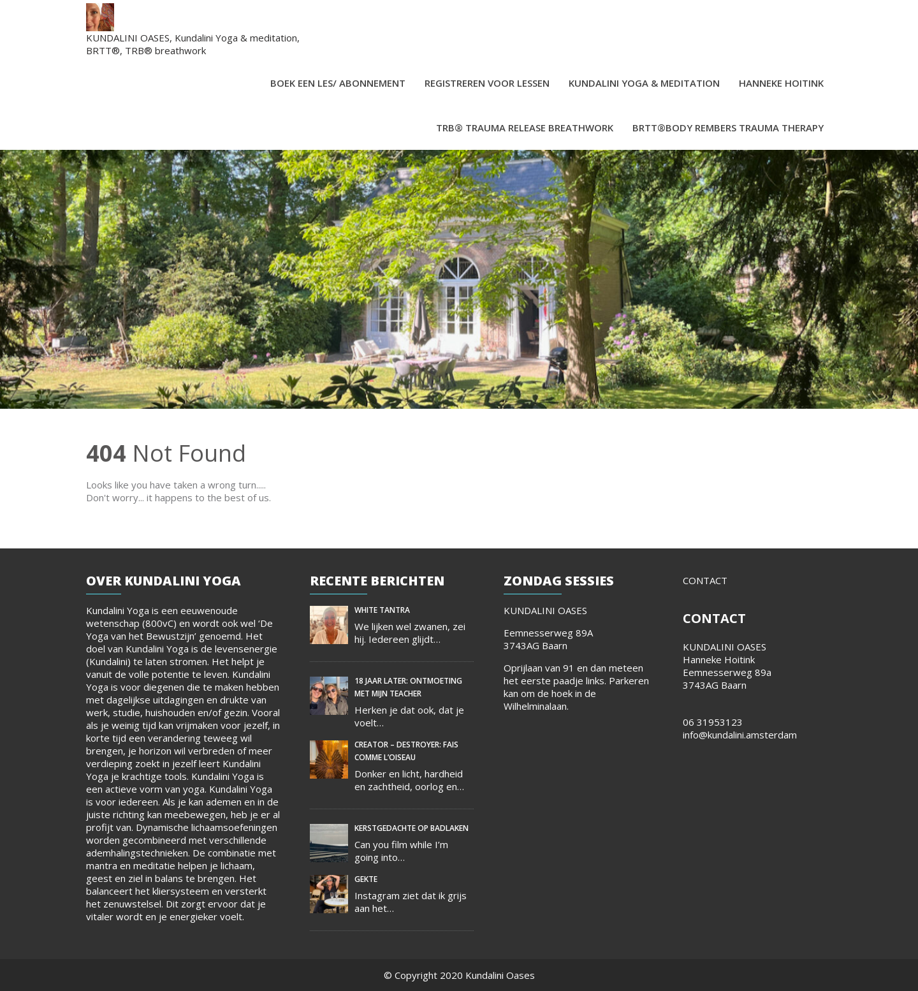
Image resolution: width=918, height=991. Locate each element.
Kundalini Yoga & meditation (644, 83)
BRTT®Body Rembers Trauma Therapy (728, 127)
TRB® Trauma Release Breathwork (524, 127)
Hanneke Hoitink (781, 83)
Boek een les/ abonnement (337, 83)
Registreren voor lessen (487, 83)
